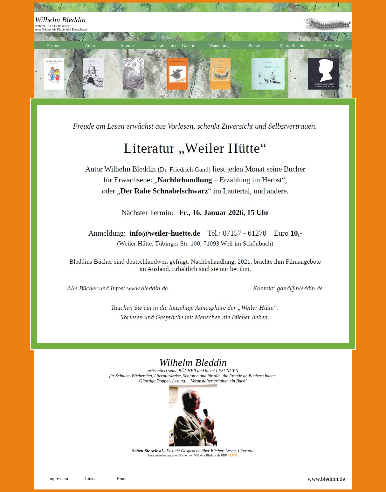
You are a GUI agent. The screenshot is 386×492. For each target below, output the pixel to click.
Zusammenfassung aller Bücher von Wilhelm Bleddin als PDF (187, 455)
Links (90, 478)
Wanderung (219, 45)
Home (121, 478)
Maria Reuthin (292, 45)
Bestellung (333, 45)
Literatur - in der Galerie (173, 45)
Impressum (58, 478)
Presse (254, 45)
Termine (127, 45)
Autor (90, 45)
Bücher (52, 45)
